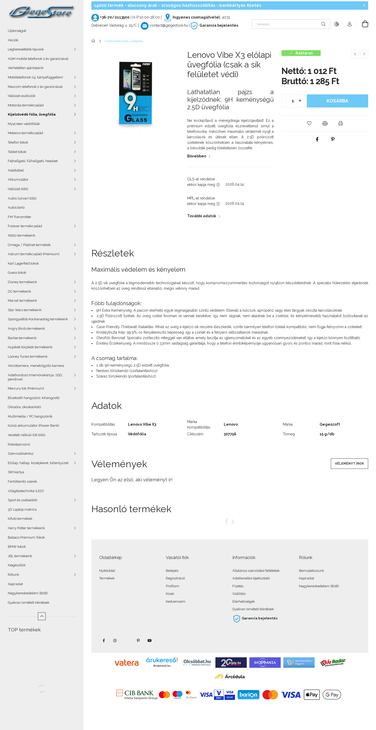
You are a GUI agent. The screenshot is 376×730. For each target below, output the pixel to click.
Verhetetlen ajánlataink (26, 68)
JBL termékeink (20, 556)
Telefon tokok (18, 142)
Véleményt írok (349, 463)
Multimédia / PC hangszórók (30, 416)
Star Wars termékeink (25, 310)
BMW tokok (17, 547)
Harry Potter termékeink (26, 528)
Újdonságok (17, 31)
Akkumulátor (18, 179)
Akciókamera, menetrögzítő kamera (36, 366)
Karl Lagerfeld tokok (23, 263)
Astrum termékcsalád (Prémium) (34, 254)
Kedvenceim (175, 601)
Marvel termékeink (22, 301)
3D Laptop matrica (22, 509)
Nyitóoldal (107, 571)
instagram (115, 640)
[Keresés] (291, 24)
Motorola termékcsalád (26, 105)
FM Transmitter (19, 217)
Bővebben (196, 156)
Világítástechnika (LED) (26, 491)
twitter (126, 640)
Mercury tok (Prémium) (26, 388)
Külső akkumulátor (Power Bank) (33, 425)
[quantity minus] (286, 101)
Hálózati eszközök (22, 96)
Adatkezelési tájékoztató (251, 578)
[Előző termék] (355, 54)
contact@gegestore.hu (169, 25)
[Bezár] (364, 5)
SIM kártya (16, 472)
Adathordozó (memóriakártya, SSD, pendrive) (35, 377)
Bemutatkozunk (311, 571)
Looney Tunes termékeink (28, 356)
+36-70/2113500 (115, 17)
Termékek (107, 578)
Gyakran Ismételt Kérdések (28, 602)
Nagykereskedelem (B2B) (28, 593)
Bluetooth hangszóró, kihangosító (34, 398)
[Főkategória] (94, 41)
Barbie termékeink (22, 338)
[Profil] (349, 24)
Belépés (172, 571)
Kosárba (337, 101)
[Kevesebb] (42, 616)
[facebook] (317, 139)
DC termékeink (19, 291)
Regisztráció (175, 578)
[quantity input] (293, 101)
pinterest (138, 640)
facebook (103, 640)
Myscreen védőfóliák (24, 124)
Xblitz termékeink (21, 235)
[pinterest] (332, 139)
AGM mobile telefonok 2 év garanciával (38, 59)
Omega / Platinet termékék (29, 245)
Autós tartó (16, 207)
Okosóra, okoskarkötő (24, 407)
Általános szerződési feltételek (256, 571)
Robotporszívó (19, 444)
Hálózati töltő (18, 189)
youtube (149, 640)
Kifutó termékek (20, 519)
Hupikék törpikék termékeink (30, 347)
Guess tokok (17, 273)
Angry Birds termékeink (26, 328)
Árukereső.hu (161, 665)
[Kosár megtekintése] (362, 24)
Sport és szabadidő (22, 500)
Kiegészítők (17, 565)
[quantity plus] (300, 101)
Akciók (13, 40)
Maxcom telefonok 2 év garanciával (35, 87)
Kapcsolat (15, 584)
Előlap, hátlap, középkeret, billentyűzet (38, 463)
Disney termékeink (22, 282)
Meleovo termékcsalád (25, 133)
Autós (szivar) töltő (22, 198)
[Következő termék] (364, 54)
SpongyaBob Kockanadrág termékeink (38, 319)
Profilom (172, 586)
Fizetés (237, 586)
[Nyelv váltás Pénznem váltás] (336, 24)
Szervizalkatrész (20, 453)
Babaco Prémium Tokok (26, 537)
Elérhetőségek (243, 601)
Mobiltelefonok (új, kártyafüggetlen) (35, 77)
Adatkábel (16, 170)
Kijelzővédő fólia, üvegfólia (32, 114)
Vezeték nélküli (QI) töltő (26, 435)
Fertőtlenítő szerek (22, 481)
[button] (309, 123)
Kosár (170, 594)
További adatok (201, 216)
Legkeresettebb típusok (26, 49)
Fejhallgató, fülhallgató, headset (33, 161)
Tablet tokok (17, 152)
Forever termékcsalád (25, 226)
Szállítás (238, 594)
